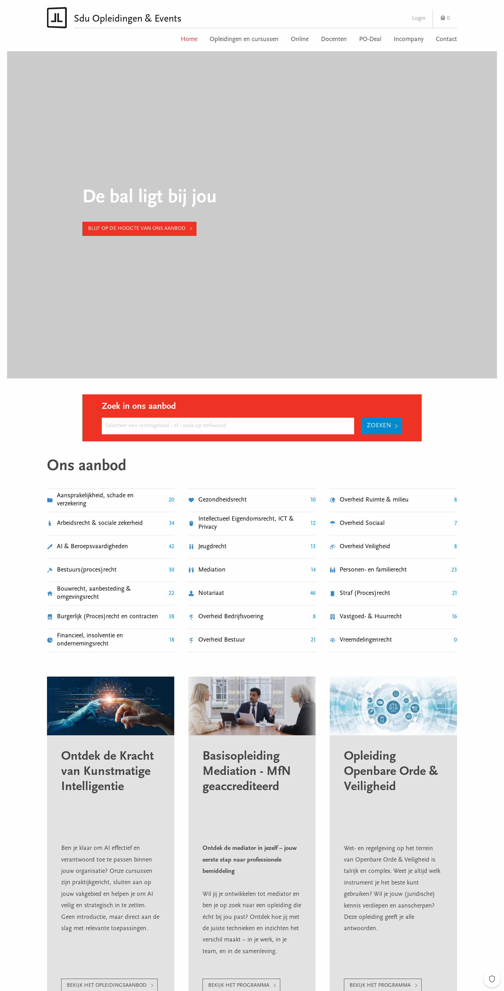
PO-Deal (370, 39)
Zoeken (379, 426)
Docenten (334, 39)
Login (419, 18)
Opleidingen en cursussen (244, 39)
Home (189, 39)
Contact (446, 39)
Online (300, 39)
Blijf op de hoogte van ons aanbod (137, 228)
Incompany (408, 39)
